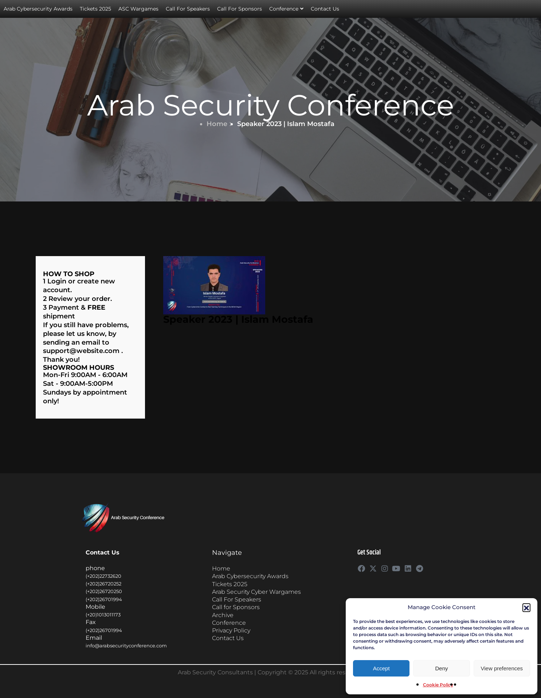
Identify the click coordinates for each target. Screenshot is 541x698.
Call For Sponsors (239, 8)
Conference (286, 8)
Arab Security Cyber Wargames (256, 591)
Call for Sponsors (236, 607)
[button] (526, 607)
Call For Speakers (188, 8)
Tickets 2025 (95, 8)
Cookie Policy (438, 684)
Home (219, 124)
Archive (223, 615)
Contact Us (325, 8)
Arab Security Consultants (215, 672)
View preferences (502, 668)
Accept (381, 668)
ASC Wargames (138, 8)
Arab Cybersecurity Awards (38, 8)
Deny (441, 668)
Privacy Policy (231, 630)
